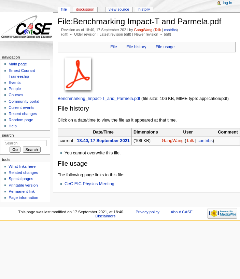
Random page (21, 120)
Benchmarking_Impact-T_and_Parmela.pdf (99, 98)
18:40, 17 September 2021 (103, 140)
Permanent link (21, 191)
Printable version (23, 185)
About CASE (182, 212)
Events (14, 82)
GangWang (143, 30)
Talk (158, 30)
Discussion (85, 9)
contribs (170, 30)
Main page (18, 64)
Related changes (23, 172)
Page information (23, 197)
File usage (165, 47)
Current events (21, 107)
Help (13, 126)
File (113, 47)
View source (119, 9)
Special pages (21, 179)
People (15, 89)
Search (8, 135)
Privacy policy (147, 212)
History (144, 9)
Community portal (24, 101)
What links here (22, 166)
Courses (16, 95)
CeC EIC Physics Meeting (89, 183)
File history (136, 47)
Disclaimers (105, 216)
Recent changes (23, 114)
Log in (227, 3)
